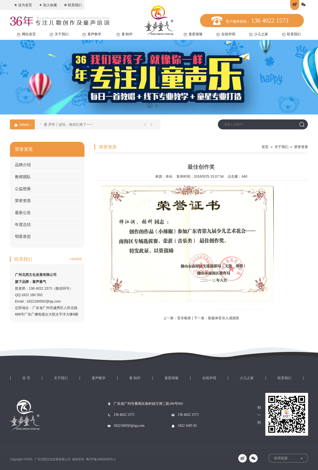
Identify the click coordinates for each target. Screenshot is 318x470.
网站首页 (26, 34)
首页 (265, 147)
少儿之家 (258, 34)
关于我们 (59, 34)
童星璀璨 (193, 34)
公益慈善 (23, 189)
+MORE (76, 259)
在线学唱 (226, 34)
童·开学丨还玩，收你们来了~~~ (66, 123)
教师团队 (23, 177)
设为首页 (23, 5)
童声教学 (92, 34)
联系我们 (73, 5)
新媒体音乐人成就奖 (223, 318)
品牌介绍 (23, 165)
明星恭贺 (23, 236)
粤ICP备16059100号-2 (101, 459)
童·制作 (125, 34)
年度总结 (23, 224)
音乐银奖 (184, 318)
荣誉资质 (23, 201)
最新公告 (23, 212)
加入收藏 (48, 5)
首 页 (26, 378)
